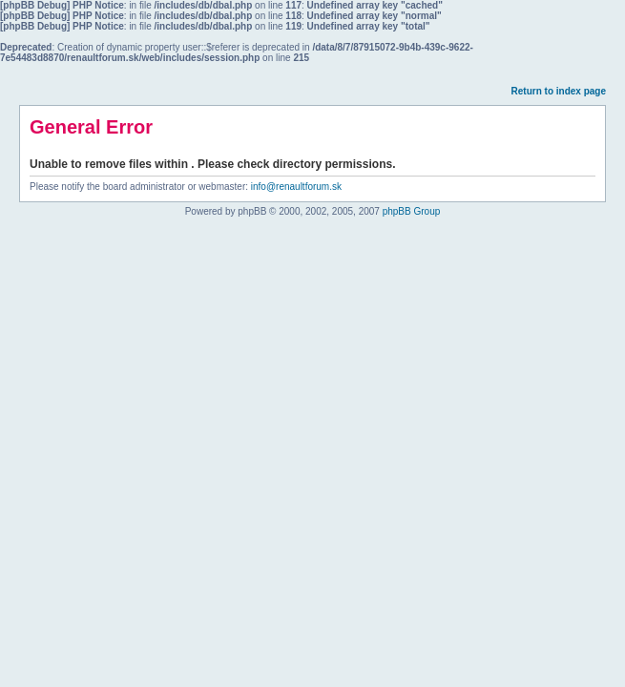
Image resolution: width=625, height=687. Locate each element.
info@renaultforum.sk (296, 186)
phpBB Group (412, 211)
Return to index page (558, 91)
